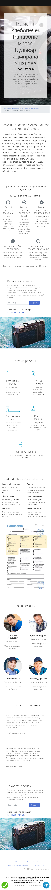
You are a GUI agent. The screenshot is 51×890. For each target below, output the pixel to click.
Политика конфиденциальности (16, 865)
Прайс (26, 861)
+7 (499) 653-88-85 (25, 69)
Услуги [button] (16, 861)
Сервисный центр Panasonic (13, 108)
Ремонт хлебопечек (32, 108)
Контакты (35, 861)
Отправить (34, 303)
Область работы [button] (38, 865)
